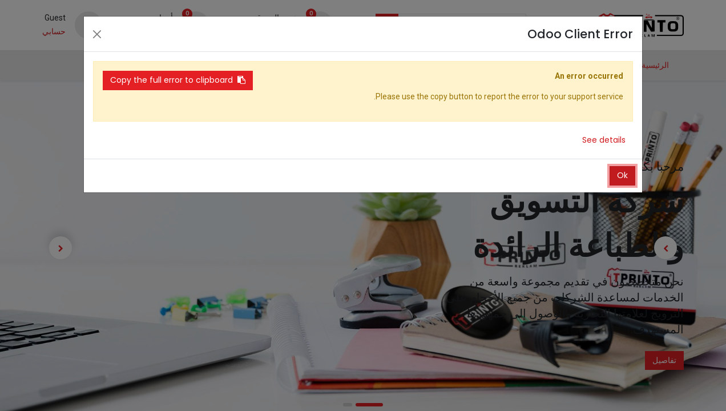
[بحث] (387, 25)
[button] (88, 65)
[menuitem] (655, 65)
